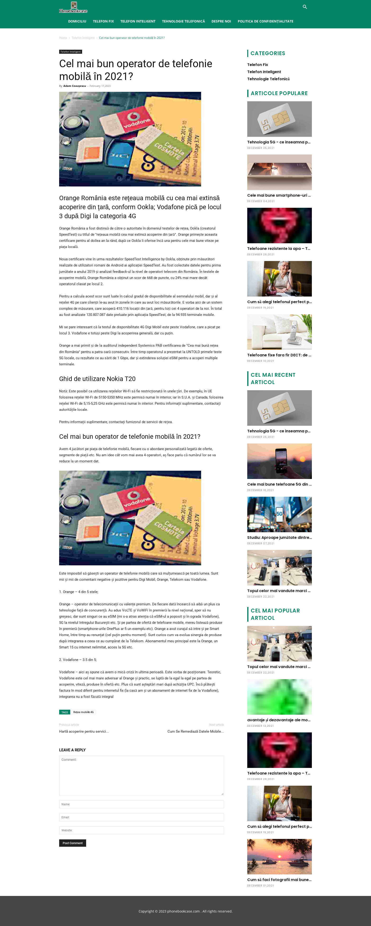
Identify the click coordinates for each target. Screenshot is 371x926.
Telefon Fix (103, 21)
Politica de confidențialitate (265, 21)
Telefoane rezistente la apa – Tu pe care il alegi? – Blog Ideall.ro (309, 248)
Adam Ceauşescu (74, 86)
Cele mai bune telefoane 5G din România (286, 484)
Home (63, 38)
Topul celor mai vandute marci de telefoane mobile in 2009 (304, 591)
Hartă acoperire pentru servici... (84, 731)
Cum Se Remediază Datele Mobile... (196, 731)
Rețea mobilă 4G (83, 712)
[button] (305, 7)
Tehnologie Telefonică (183, 21)
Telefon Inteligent (137, 21)
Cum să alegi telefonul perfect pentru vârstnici (292, 302)
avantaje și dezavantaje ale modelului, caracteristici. (298, 720)
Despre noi (221, 21)
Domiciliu (77, 21)
